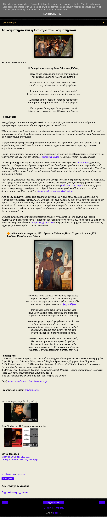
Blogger (56, 513)
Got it (62, 14)
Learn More (49, 14)
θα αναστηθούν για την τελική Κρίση (55, 191)
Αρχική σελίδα (53, 503)
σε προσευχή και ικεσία (42, 222)
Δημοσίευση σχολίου (15, 492)
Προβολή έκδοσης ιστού (53, 508)
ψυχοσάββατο (70, 304)
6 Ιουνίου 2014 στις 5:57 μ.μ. (16, 457)
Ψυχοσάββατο (32, 390)
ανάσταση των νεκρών (72, 185)
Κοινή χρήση (7, 479)
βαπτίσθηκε (83, 162)
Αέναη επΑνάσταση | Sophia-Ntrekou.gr (27, 381)
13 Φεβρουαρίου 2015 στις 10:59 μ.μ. (20, 459)
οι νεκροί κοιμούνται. (49, 157)
